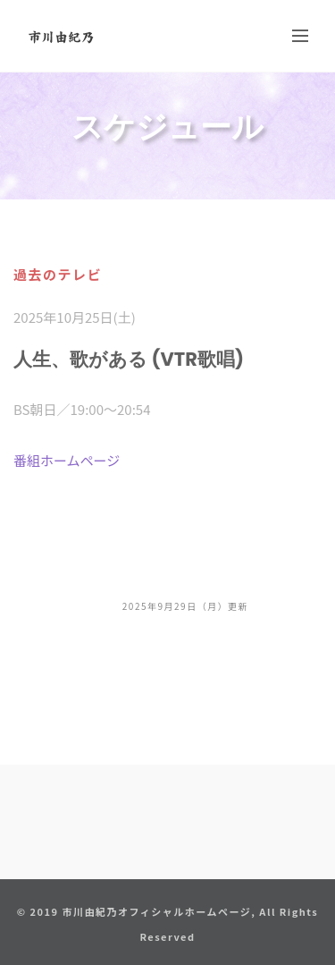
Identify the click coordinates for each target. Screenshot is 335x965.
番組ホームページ (66, 460)
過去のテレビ (57, 274)
